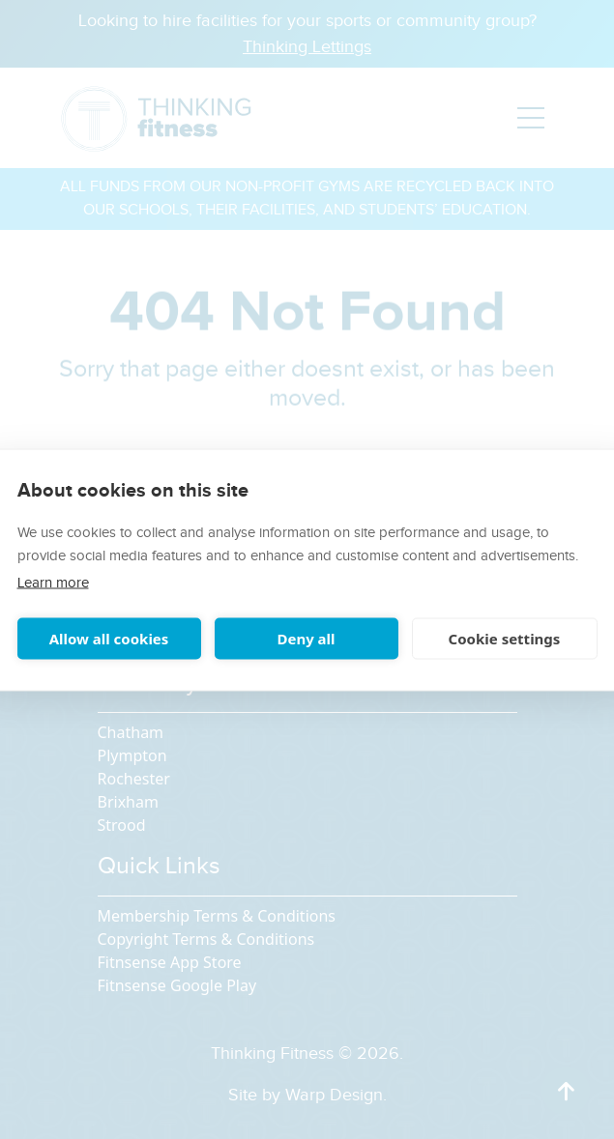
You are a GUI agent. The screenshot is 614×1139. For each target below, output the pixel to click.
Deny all (306, 638)
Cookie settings (505, 638)
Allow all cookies (109, 638)
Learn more (53, 582)
